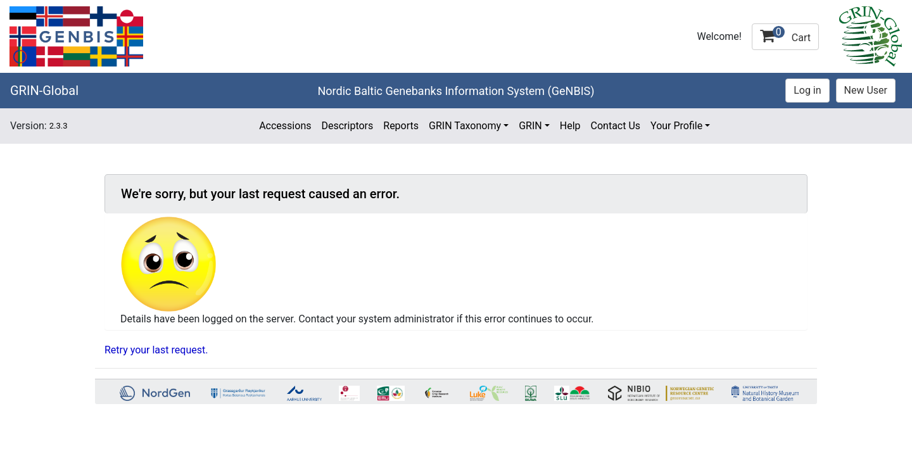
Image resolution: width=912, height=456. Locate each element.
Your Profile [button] (676, 126)
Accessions (285, 126)
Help (570, 126)
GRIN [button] (530, 126)
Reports (401, 126)
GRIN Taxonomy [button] (465, 126)
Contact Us (616, 126)
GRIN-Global (44, 90)
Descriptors (347, 126)
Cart (785, 35)
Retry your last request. (156, 350)
